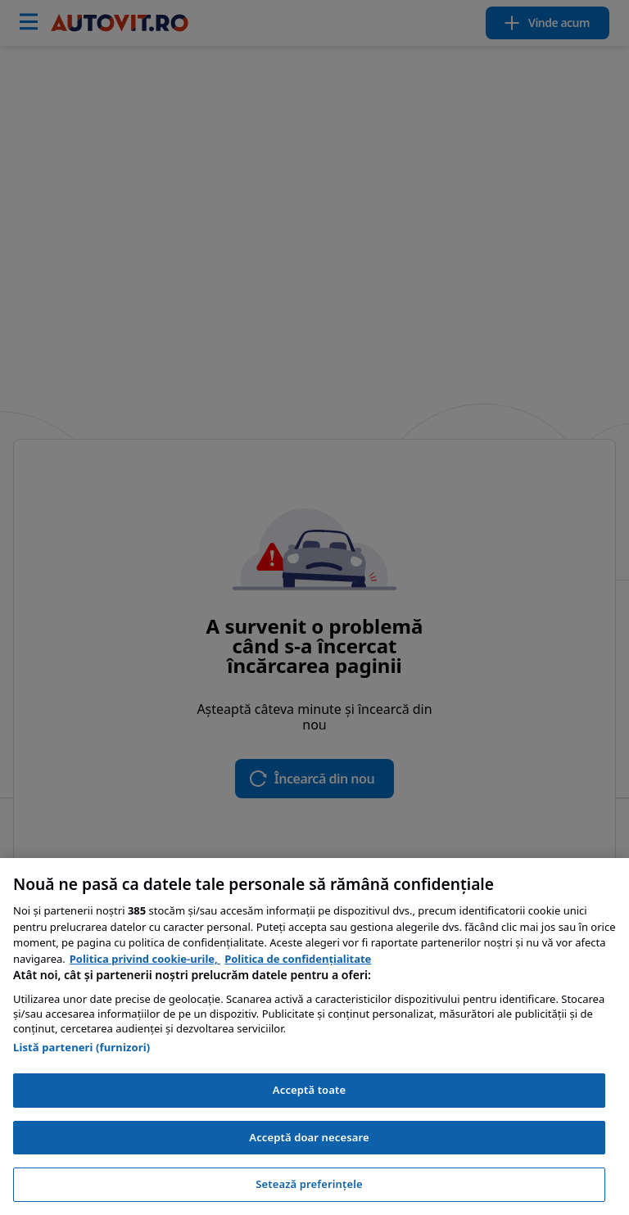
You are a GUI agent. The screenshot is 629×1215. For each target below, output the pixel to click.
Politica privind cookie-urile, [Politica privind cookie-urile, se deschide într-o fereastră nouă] (145, 958)
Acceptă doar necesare (309, 1137)
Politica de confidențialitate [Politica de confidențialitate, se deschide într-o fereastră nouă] (297, 958)
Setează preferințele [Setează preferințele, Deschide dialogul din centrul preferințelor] (309, 1184)
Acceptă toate (309, 1089)
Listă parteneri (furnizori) (81, 1047)
